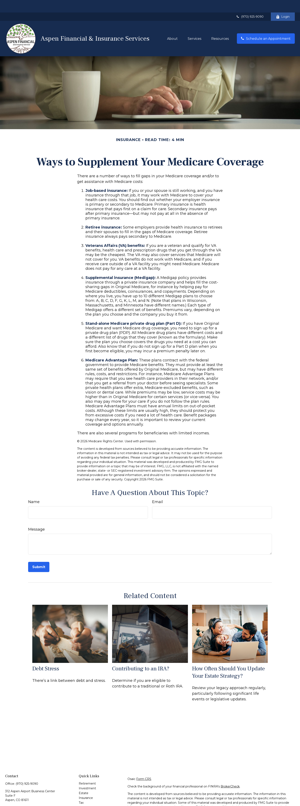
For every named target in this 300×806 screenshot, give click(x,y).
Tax (81, 790)
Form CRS (143, 766)
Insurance (86, 785)
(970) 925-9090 (250, 4)
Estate (83, 780)
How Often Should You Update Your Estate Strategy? (228, 659)
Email (157, 489)
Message (36, 517)
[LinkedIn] (15, 798)
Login (283, 4)
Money (84, 795)
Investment (87, 776)
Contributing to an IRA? (140, 656)
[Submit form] (38, 554)
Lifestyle (85, 800)
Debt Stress (45, 656)
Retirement (87, 771)
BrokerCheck (230, 774)
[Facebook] (8, 798)
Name (34, 489)
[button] (172, 26)
